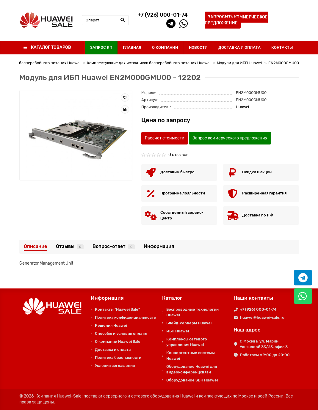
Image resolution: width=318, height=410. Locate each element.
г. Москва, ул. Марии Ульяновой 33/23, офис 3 (264, 344)
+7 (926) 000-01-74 (258, 309)
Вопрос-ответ (114, 246)
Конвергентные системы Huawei (190, 356)
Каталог (172, 298)
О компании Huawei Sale (117, 341)
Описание (35, 246)
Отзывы (70, 246)
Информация (159, 246)
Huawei (242, 107)
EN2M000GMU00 (283, 63)
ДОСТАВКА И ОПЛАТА (239, 47)
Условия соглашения (115, 365)
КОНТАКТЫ (282, 47)
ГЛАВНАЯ (132, 47)
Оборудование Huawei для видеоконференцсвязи (191, 369)
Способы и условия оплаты (121, 333)
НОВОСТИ (198, 47)
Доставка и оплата (113, 349)
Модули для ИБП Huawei (239, 63)
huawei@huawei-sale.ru (262, 317)
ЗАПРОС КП (101, 47)
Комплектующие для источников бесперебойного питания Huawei (148, 63)
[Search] (105, 20)
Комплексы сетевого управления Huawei (186, 342)
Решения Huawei (111, 325)
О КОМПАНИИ (165, 47)
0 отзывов (178, 154)
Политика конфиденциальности (125, 317)
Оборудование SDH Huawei (192, 380)
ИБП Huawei (177, 331)
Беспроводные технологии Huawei (192, 312)
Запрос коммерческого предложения (229, 138)
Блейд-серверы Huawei (189, 323)
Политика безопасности (118, 357)
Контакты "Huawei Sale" (117, 309)
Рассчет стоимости (164, 138)
